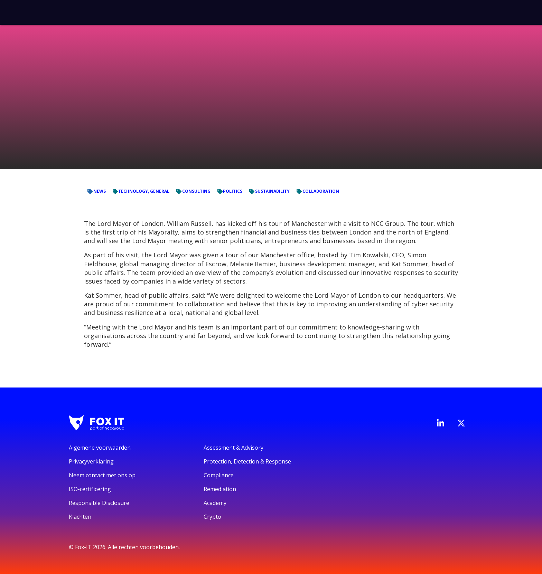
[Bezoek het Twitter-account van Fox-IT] (461, 423)
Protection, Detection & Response (247, 461)
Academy (215, 503)
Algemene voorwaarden (100, 447)
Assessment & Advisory (233, 447)
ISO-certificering (90, 489)
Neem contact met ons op (102, 475)
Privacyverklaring (91, 461)
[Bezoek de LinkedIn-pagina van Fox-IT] (440, 423)
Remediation (220, 489)
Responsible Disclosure (99, 503)
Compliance (219, 475)
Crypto (212, 516)
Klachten (80, 516)
